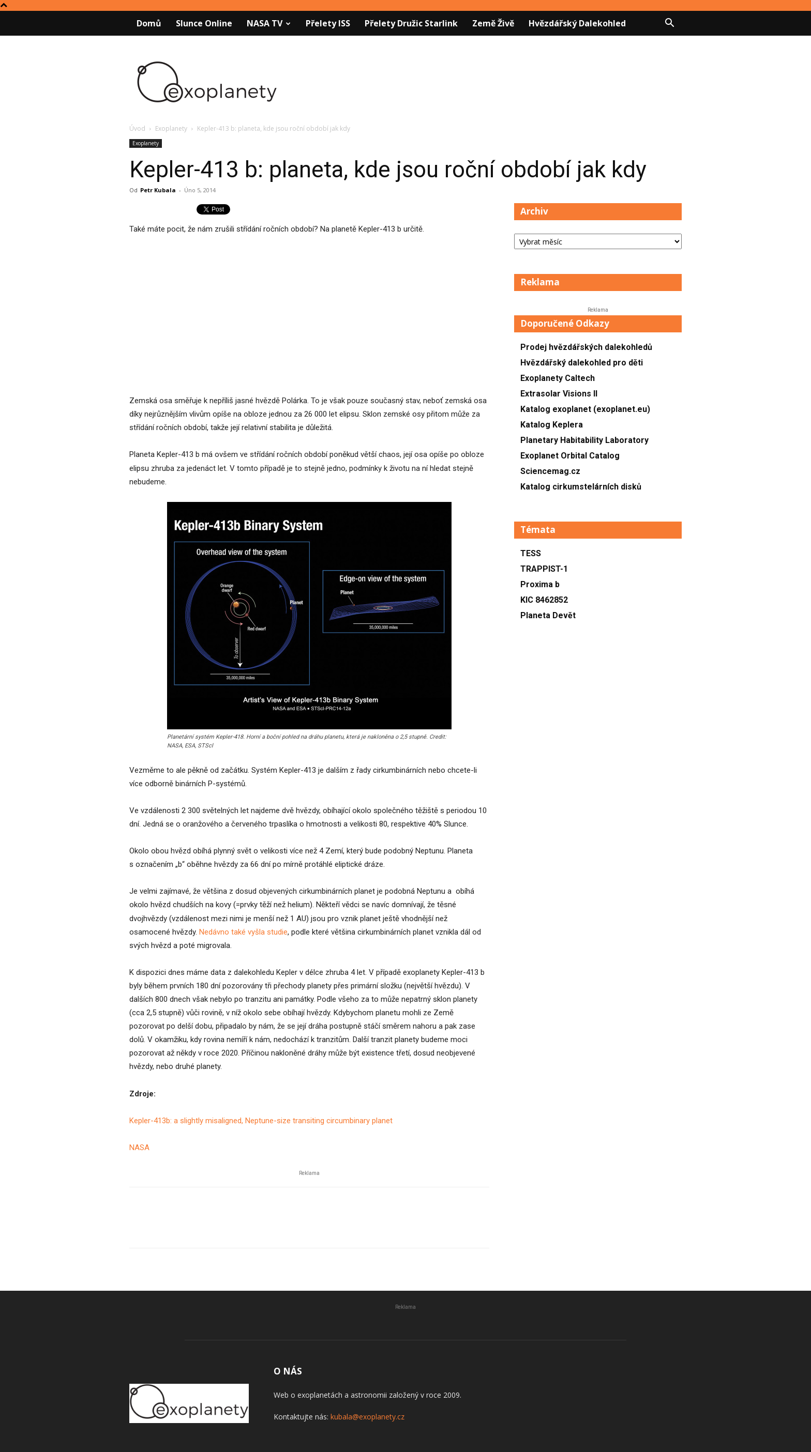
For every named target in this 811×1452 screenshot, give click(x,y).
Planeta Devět (548, 615)
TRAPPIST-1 (544, 569)
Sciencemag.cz (550, 471)
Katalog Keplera (551, 425)
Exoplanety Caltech (557, 378)
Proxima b (540, 584)
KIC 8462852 (544, 600)
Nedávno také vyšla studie (243, 932)
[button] (669, 24)
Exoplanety (171, 128)
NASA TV (269, 23)
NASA (139, 1147)
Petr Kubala (158, 190)
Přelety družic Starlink (411, 23)
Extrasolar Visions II (558, 394)
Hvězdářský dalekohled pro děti (581, 363)
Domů (149, 23)
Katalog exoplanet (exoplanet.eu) (585, 409)
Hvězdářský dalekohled (577, 23)
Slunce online (204, 23)
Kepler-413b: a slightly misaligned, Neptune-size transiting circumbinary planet (261, 1120)
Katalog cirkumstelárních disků (580, 487)
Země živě (493, 23)
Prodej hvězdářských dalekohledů (586, 347)
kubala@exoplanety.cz (367, 1417)
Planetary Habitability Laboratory (584, 440)
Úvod (137, 128)
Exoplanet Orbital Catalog (570, 456)
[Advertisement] (309, 321)
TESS (530, 553)
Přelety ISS (328, 23)
